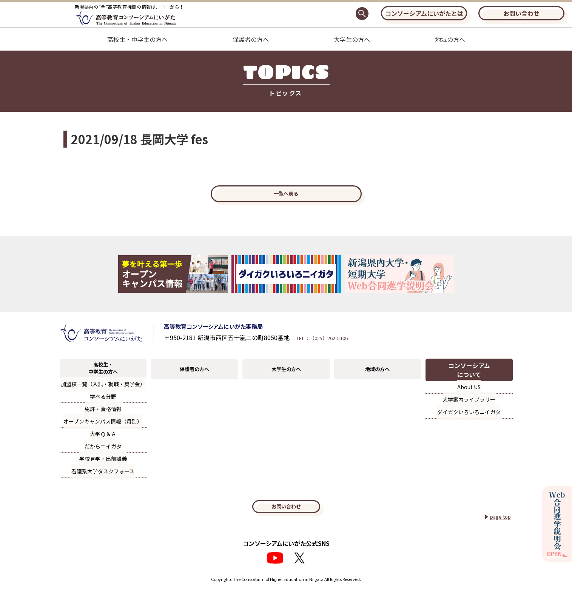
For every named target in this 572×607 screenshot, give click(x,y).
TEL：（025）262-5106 (353, 346)
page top (498, 531)
